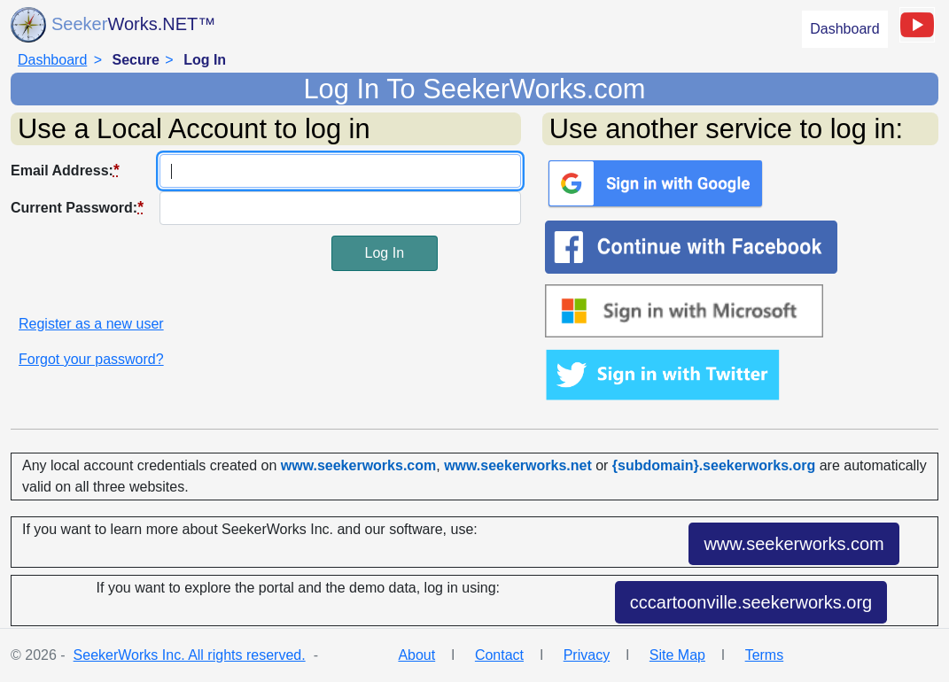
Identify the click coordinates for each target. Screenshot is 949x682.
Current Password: (77, 207)
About (416, 655)
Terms (764, 655)
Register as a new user (91, 323)
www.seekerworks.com (793, 544)
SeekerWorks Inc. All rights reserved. (190, 655)
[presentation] (145, 270)
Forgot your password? (91, 359)
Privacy (587, 655)
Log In (384, 252)
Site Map (677, 655)
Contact (499, 655)
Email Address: (65, 170)
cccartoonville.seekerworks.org (751, 602)
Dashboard (844, 28)
